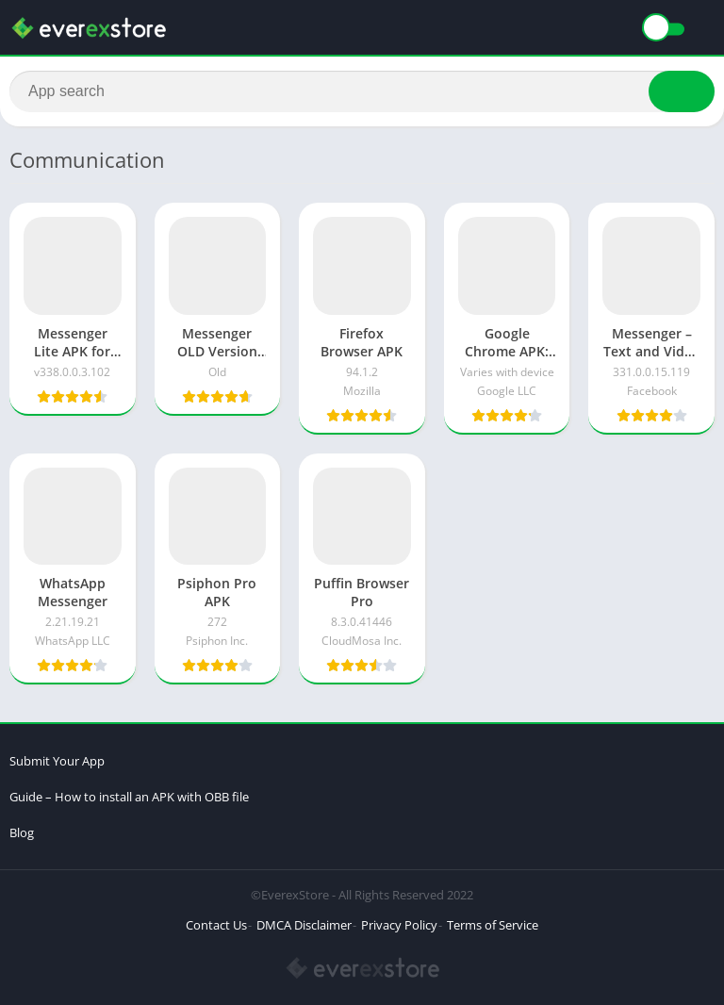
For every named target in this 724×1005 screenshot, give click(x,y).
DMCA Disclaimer (304, 924)
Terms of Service (492, 924)
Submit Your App (57, 760)
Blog (21, 832)
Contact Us (216, 924)
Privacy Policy (399, 924)
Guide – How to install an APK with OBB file (129, 796)
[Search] (362, 91)
